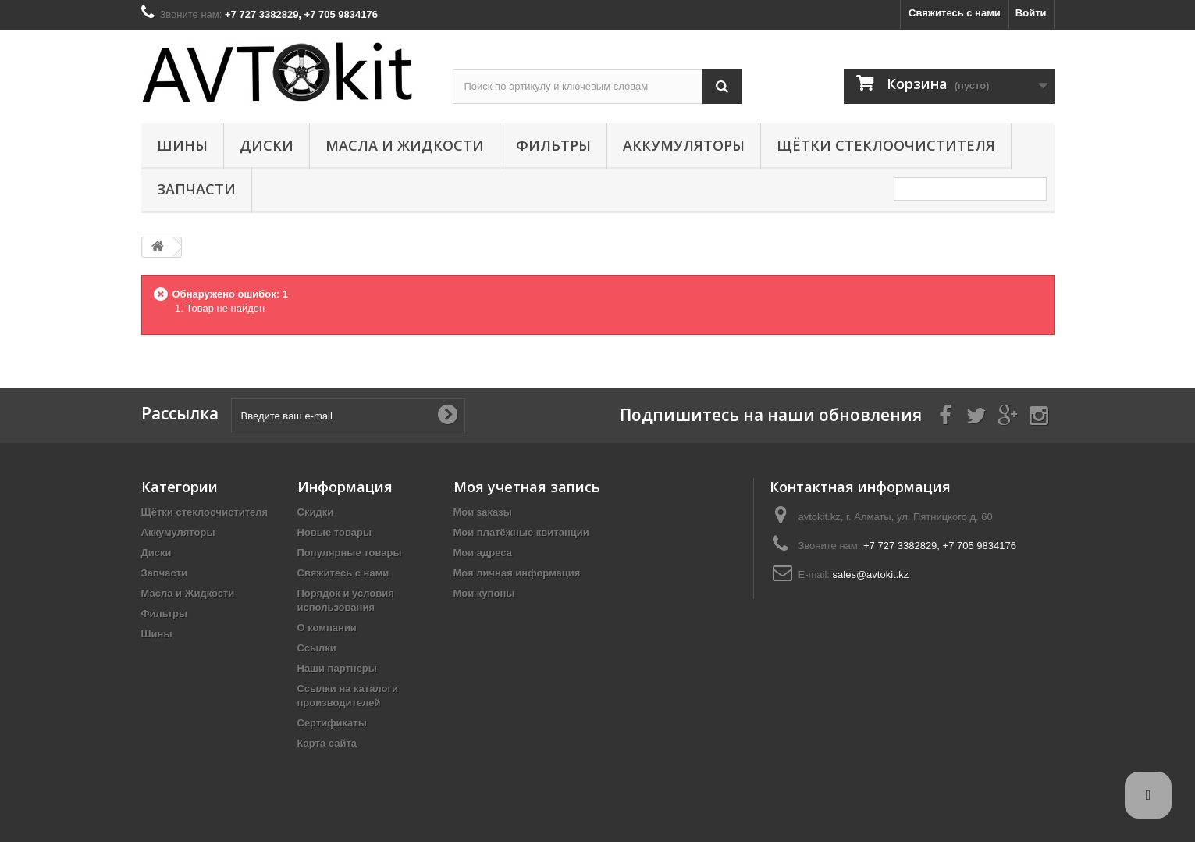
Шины (182, 145)
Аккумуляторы (684, 145)
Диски (266, 145)
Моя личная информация (517, 573)
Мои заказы (482, 512)
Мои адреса (482, 552)
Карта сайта (327, 743)
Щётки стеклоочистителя (886, 145)
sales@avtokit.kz (871, 574)
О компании (327, 627)
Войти (1031, 13)
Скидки (315, 512)
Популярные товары (349, 552)
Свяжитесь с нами (955, 13)
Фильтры (553, 145)
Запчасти (196, 189)
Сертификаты (332, 723)
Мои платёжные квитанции (521, 532)
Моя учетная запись (526, 486)
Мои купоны (484, 593)
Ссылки (316, 648)
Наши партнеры (337, 668)
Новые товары (334, 532)
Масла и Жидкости (404, 145)
